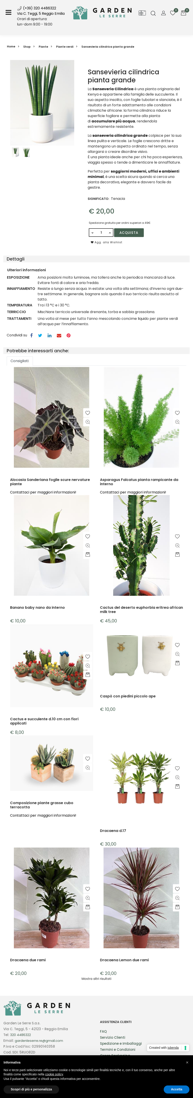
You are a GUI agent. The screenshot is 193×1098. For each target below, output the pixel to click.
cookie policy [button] (54, 1074)
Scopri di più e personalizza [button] (31, 1089)
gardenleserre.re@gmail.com (39, 1040)
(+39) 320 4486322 (36, 8)
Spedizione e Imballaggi (121, 1043)
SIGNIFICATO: (98, 199)
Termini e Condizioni (117, 1049)
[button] (153, 14)
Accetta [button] (176, 1089)
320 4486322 (20, 1034)
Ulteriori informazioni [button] (26, 270)
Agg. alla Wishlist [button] (106, 242)
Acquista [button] (128, 232)
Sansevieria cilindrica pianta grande (107, 47)
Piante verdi (64, 47)
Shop (27, 47)
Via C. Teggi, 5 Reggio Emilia (41, 13)
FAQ (103, 1031)
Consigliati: (20, 360)
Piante (43, 47)
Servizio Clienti (112, 1037)
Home (11, 46)
